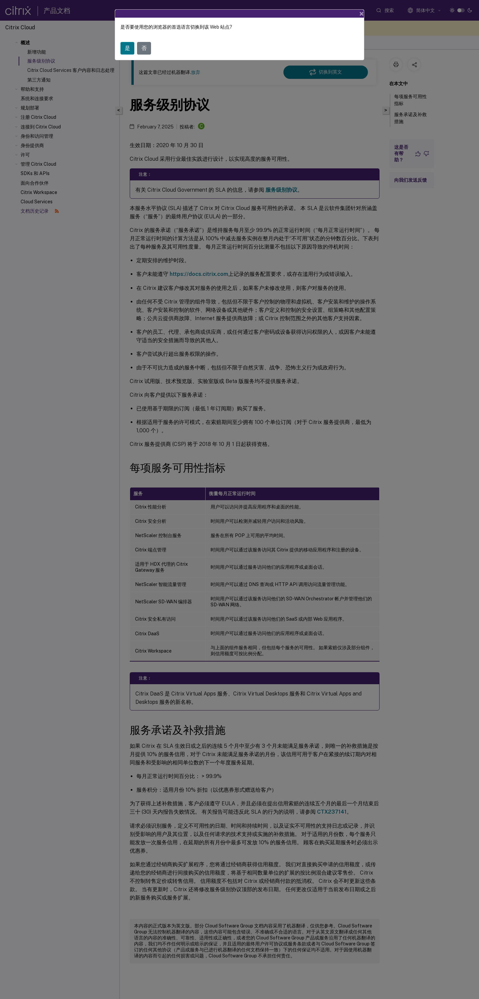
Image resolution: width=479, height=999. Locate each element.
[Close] (361, 13)
